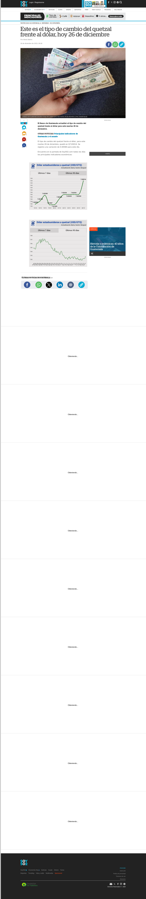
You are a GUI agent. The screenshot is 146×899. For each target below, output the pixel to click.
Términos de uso (121, 876)
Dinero (68, 9)
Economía (55, 23)
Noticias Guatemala (30, 23)
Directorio (123, 879)
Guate (60, 9)
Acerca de (123, 871)
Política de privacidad (119, 873)
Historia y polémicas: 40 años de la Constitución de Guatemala (106, 246)
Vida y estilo (96, 9)
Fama (86, 9)
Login (31, 2)
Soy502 (28, 9)
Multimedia (49, 873)
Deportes (77, 9)
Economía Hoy (39, 9)
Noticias (52, 9)
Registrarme (39, 2)
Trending (107, 9)
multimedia (118, 9)
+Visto (107, 154)
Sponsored (58, 873)
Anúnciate (123, 868)
